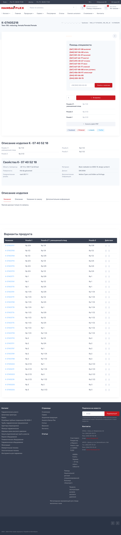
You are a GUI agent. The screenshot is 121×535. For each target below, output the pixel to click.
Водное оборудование (9, 437)
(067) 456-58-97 (80, 72)
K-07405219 (9, 369)
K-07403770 (9, 287)
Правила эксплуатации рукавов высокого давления (74, 492)
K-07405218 (9, 379)
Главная (18, 13)
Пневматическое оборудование (12, 439)
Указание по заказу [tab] (34, 199)
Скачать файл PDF (90, 124)
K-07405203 (10, 374)
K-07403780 (10, 302)
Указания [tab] (7, 199)
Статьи (61, 13)
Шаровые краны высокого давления (14, 431)
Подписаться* (112, 414)
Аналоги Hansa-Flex (49, 420)
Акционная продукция (49, 417)
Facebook (71, 130)
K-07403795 (9, 266)
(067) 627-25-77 (79, 67)
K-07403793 (9, 271)
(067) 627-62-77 (79, 58)
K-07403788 (10, 359)
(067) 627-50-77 (78, 64)
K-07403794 (9, 261)
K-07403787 (9, 348)
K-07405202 (10, 364)
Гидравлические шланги (10, 412)
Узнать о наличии (103, 85)
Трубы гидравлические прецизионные (15, 423)
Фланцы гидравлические (10, 428)
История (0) (114, 2)
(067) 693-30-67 (79, 61)
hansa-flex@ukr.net (92, 438)
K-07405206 (10, 390)
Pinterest (80, 130)
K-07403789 (10, 354)
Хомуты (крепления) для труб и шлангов (15, 434)
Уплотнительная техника (10, 450)
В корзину (95, 98)
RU (89, 2)
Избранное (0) (101, 2)
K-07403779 (9, 297)
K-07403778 (9, 307)
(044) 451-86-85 (76, 75)
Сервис (39, 13)
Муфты (4, 417)
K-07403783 (10, 251)
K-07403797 (9, 245)
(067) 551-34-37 (79, 55)
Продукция (28, 13)
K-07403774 (9, 318)
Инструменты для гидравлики (12, 453)
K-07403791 (9, 343)
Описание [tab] (19, 199)
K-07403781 (9, 292)
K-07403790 (10, 338)
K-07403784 (10, 256)
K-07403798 (10, 333)
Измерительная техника (10, 448)
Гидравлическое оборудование (12, 442)
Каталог (5, 13)
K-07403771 (9, 276)
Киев (4, 2)
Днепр (30, 2)
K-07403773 (9, 328)
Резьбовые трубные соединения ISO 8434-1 (17, 420)
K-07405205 (10, 385)
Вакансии (45, 426)
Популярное (51, 13)
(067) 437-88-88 (82, 70)
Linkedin (91, 130)
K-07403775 (9, 323)
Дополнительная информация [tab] (58, 199)
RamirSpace (34, 531)
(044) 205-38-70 (76, 78)
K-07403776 (9, 312)
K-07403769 (9, 281)
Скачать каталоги (73, 13)
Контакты (100, 13)
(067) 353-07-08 (80, 49)
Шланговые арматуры (9, 415)
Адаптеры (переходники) (10, 426)
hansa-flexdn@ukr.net (93, 449)
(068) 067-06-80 (79, 52)
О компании (88, 13)
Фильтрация (6, 445)
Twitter (100, 130)
